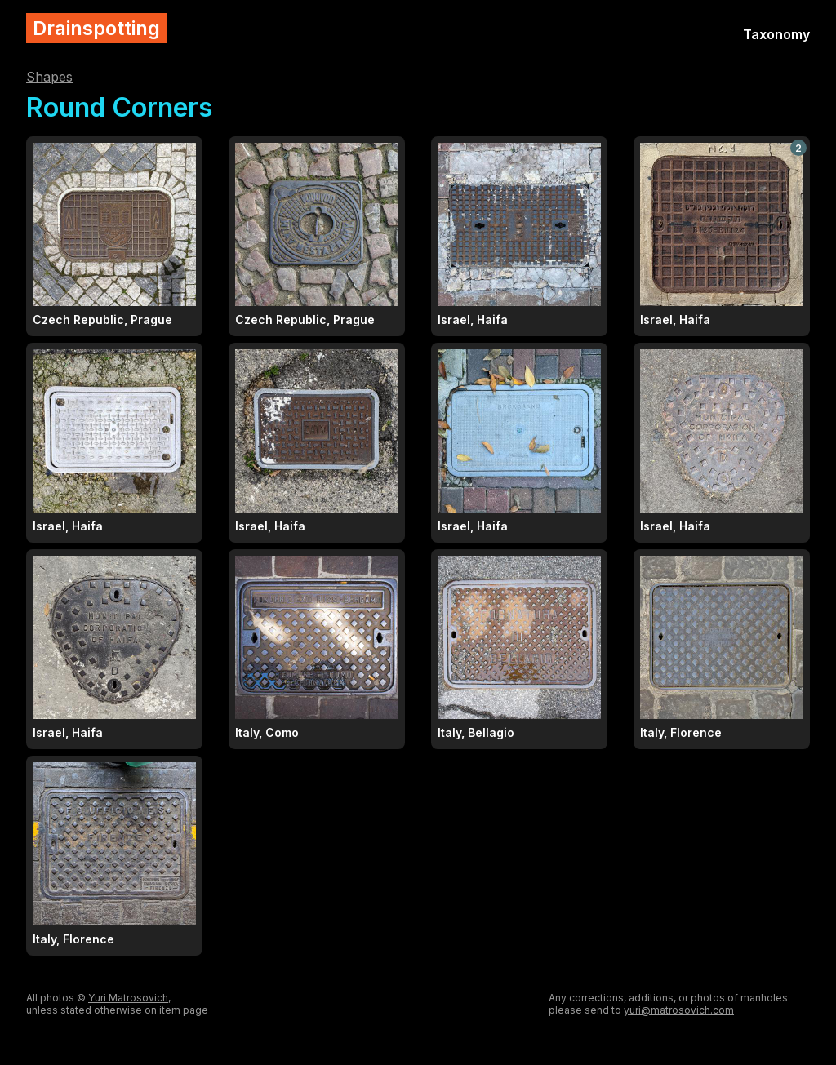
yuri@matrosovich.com (679, 1010)
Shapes (49, 77)
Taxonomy (776, 34)
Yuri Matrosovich (128, 998)
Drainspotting (96, 28)
